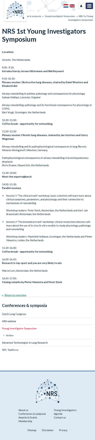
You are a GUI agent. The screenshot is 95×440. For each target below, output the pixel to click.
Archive (9, 335)
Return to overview (15, 295)
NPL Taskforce (10, 349)
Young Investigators (65, 410)
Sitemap (31, 430)
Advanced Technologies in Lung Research (25, 342)
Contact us (60, 417)
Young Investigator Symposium (19, 328)
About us (23, 410)
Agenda (58, 413)
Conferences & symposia (24, 305)
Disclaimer (48, 430)
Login (81, 6)
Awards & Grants (27, 417)
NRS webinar (9, 321)
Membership (25, 421)
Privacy (63, 430)
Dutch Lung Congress (14, 313)
